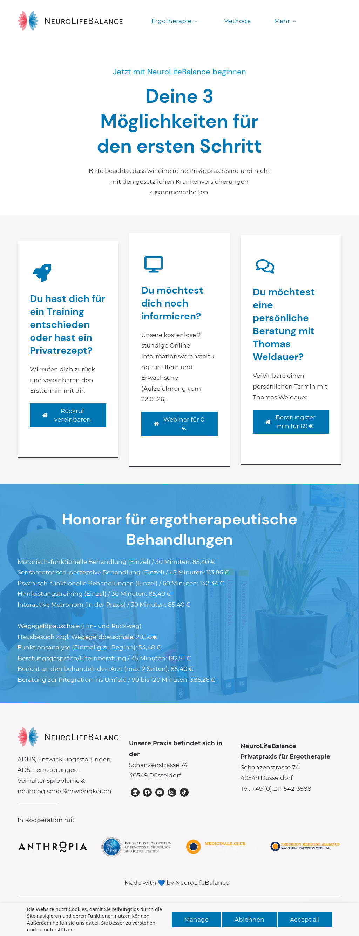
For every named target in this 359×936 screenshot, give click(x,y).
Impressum (141, 912)
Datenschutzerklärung (201, 912)
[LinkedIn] (135, 792)
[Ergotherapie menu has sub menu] (175, 21)
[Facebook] (147, 792)
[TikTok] (184, 792)
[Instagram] (172, 792)
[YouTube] (159, 792)
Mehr (285, 21)
